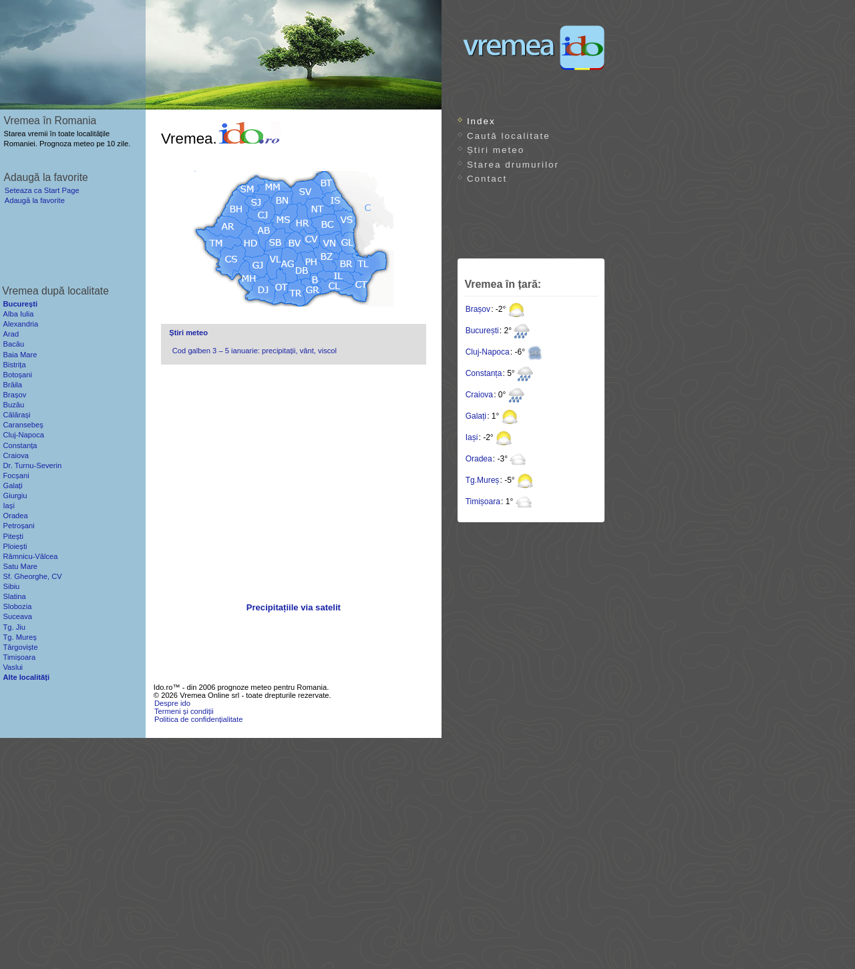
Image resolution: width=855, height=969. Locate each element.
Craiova (479, 394)
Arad (11, 334)
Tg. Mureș (19, 637)
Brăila (12, 385)
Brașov (478, 309)
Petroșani (18, 526)
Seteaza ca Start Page (42, 190)
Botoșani (17, 375)
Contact (487, 179)
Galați (476, 416)
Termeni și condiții (184, 711)
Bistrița (14, 365)
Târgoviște (20, 647)
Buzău (13, 405)
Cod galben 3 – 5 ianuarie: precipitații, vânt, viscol (254, 351)
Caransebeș (23, 425)
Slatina (14, 596)
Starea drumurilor (513, 165)
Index (481, 121)
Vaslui (13, 667)
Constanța (484, 373)
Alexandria (20, 324)
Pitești (13, 536)
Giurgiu (15, 496)
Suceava (17, 616)
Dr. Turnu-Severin (32, 465)
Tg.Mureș (483, 480)
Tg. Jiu (14, 627)
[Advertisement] (293, 484)
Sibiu (11, 586)
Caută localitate (508, 136)
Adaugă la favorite (35, 200)
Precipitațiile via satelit (293, 607)
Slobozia (17, 606)
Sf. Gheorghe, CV (32, 576)
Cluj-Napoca (488, 352)
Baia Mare (20, 355)
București (482, 330)
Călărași (16, 415)
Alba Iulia (18, 314)
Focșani (16, 475)
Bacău (13, 344)
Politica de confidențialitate (198, 719)
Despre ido (172, 703)
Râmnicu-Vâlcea (30, 556)
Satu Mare (20, 566)
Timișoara (483, 501)
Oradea (479, 458)
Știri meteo (188, 333)
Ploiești (15, 546)
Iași (472, 437)
